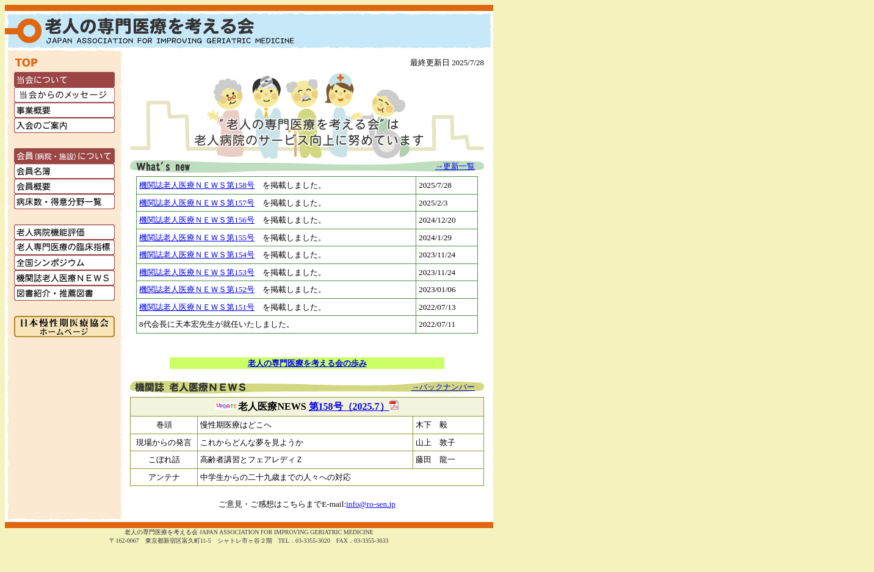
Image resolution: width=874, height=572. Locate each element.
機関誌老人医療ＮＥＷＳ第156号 (197, 219)
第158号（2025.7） (354, 406)
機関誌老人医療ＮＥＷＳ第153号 (197, 272)
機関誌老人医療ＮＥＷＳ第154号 (197, 254)
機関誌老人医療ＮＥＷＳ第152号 (197, 289)
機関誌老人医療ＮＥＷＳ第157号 (197, 202)
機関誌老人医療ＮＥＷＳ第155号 (197, 237)
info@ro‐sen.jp (370, 504)
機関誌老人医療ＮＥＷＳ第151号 (197, 307)
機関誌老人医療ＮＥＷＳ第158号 (197, 185)
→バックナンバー (443, 386)
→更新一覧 (455, 166)
